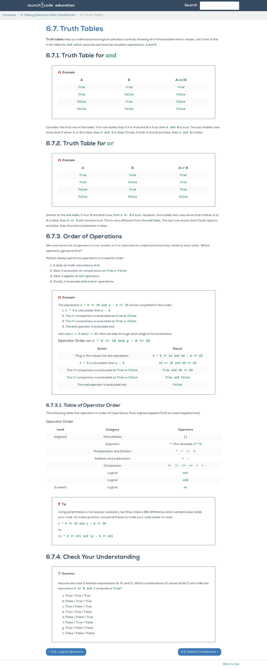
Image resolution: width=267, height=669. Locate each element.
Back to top (231, 664)
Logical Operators (66, 651)
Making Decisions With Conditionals (48, 15)
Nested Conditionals (199, 651)
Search (190, 5)
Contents (9, 15)
